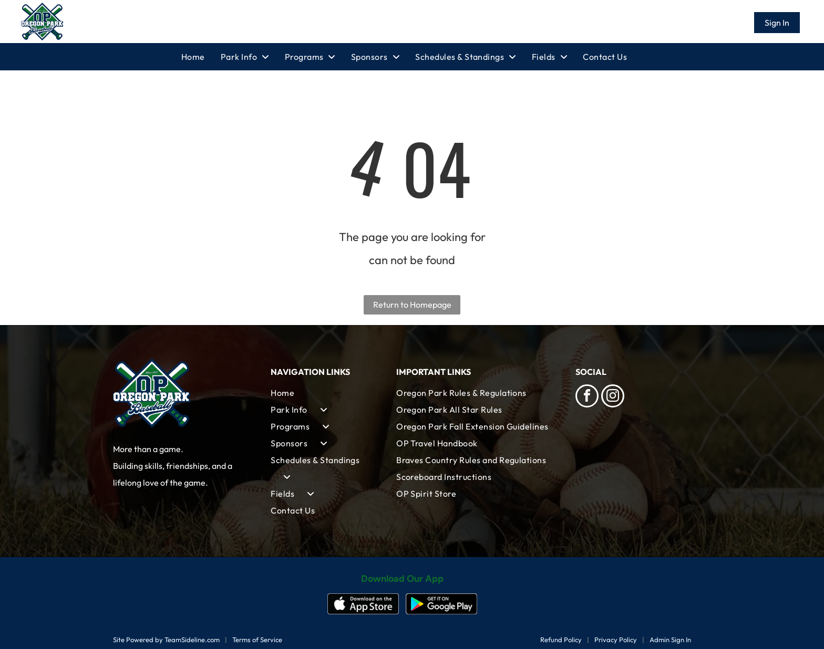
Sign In (777, 22)
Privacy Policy (615, 639)
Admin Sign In (670, 639)
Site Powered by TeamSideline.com (166, 639)
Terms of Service (257, 639)
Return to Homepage (412, 304)
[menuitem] (201, 56)
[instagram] (612, 397)
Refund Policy (561, 639)
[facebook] (587, 397)
